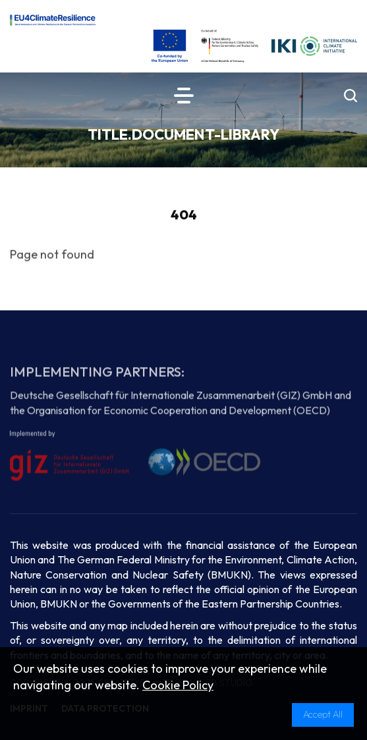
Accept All (323, 714)
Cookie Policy (177, 685)
